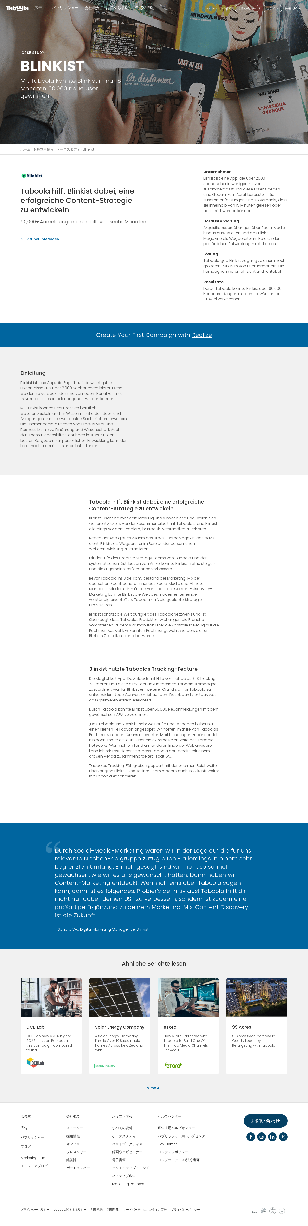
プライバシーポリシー (34, 1210)
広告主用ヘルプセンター (176, 1128)
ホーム (25, 149)
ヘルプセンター (169, 1116)
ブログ (26, 1146)
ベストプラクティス (127, 1144)
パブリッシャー (65, 8)
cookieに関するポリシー (70, 1210)
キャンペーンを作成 (219, 8)
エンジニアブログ (34, 1166)
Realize (202, 335)
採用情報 (73, 1136)
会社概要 (73, 1116)
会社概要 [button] (92, 8)
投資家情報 (144, 8)
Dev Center (167, 1144)
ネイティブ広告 (124, 1176)
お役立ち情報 (43, 149)
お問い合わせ (247, 8)
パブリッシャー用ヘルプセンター (183, 1136)
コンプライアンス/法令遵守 (179, 1160)
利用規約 (97, 1210)
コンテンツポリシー (173, 1152)
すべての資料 (122, 1128)
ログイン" (272, 8)
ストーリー (74, 1128)
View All (154, 1088)
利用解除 (113, 1210)
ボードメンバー (78, 1168)
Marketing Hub (33, 1158)
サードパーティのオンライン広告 (145, 1210)
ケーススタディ (68, 149)
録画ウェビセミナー (127, 1152)
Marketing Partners (128, 1184)
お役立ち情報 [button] (117, 8)
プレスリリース (78, 1152)
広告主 (40, 8)
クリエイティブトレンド (130, 1168)
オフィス (73, 1144)
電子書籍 (119, 1160)
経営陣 (71, 1160)
